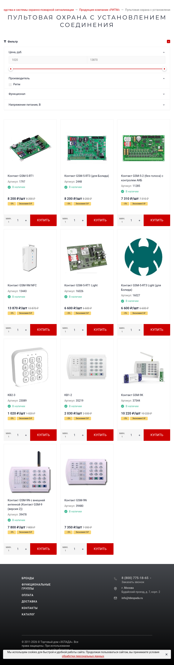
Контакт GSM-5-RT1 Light (81, 285)
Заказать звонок (133, 582)
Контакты (30, 608)
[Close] (166, 654)
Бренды (28, 578)
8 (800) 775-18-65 (135, 578)
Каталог (28, 614)
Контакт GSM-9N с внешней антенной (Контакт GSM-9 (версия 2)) (26, 505)
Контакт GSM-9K (132, 395)
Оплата (27, 595)
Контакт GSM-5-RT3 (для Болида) (86, 176)
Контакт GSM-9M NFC (22, 285)
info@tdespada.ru (132, 598)
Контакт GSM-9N (75, 500)
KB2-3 (11, 395)
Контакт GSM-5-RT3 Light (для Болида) (141, 288)
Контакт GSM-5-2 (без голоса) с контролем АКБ (142, 178)
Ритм (16, 84)
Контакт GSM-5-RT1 (21, 176)
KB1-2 (68, 395)
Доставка (29, 601)
